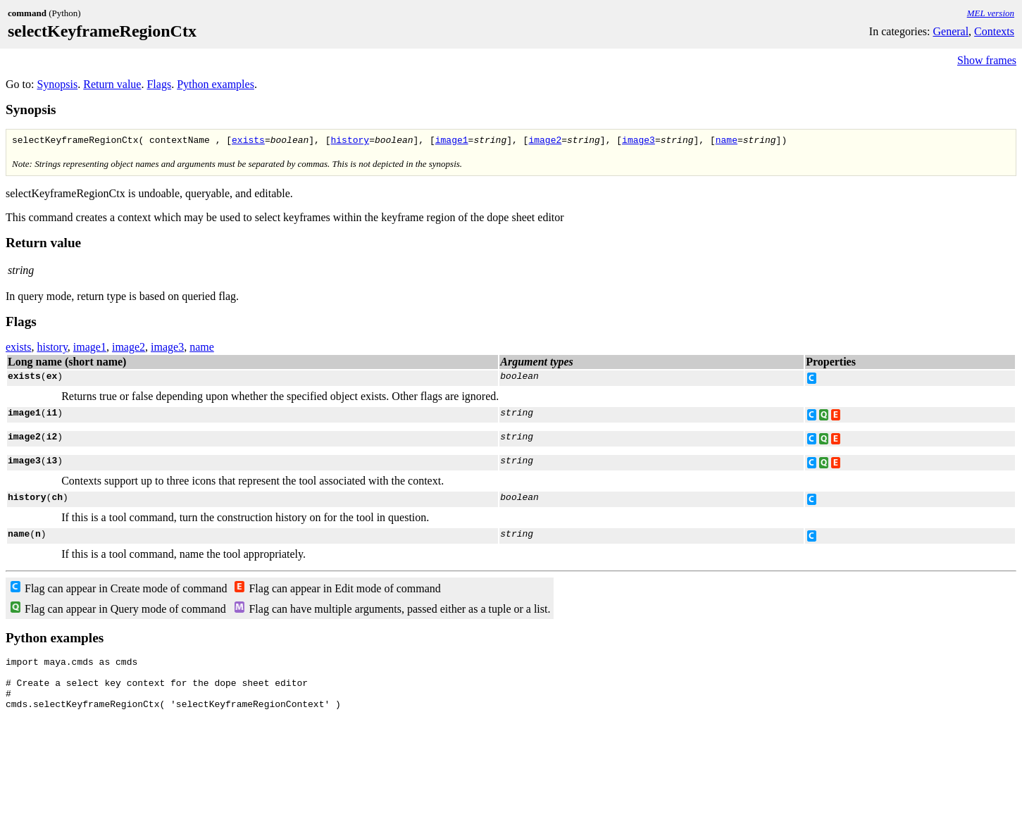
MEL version (990, 13)
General (950, 31)
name (726, 141)
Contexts (994, 31)
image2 (544, 141)
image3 (638, 141)
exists (248, 141)
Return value (112, 84)
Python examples (215, 84)
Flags (159, 84)
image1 (451, 141)
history (349, 141)
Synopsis (57, 84)
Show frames (986, 60)
